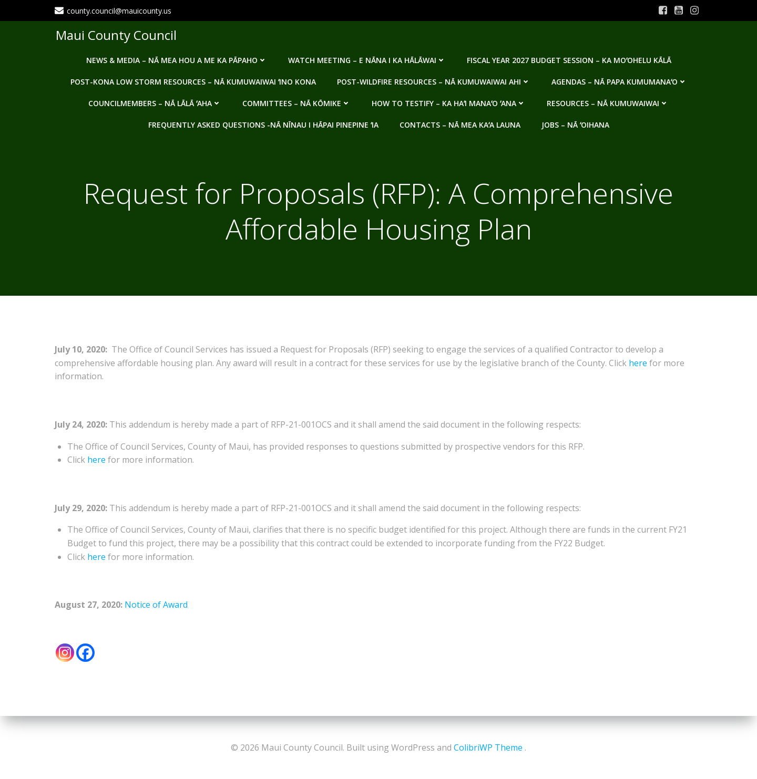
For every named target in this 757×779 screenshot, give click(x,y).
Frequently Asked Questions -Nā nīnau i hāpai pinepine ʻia (263, 123)
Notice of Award (156, 606)
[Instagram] (65, 654)
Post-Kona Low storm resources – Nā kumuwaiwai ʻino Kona (193, 80)
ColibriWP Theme (488, 747)
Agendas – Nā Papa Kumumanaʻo (619, 80)
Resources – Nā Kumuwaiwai (608, 101)
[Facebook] (85, 654)
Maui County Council (115, 34)
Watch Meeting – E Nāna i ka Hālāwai (367, 58)
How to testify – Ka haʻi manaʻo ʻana (449, 101)
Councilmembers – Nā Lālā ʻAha (154, 101)
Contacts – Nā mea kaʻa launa (460, 123)
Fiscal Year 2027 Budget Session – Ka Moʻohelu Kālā (569, 58)
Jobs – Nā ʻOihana (575, 123)
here (638, 364)
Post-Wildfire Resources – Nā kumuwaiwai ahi (433, 80)
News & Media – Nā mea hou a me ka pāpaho (176, 58)
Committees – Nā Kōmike (296, 101)
